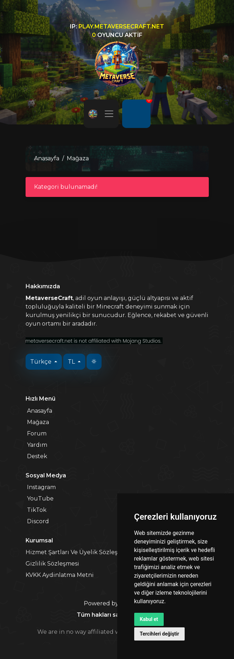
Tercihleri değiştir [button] (159, 634)
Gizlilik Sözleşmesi (52, 563)
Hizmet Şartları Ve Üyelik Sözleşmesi (78, 552)
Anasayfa (46, 158)
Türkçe (41, 361)
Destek (37, 456)
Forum (37, 433)
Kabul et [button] (149, 619)
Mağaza (38, 422)
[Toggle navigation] (109, 113)
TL (72, 361)
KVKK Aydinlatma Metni (60, 575)
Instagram (41, 487)
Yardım (37, 444)
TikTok (37, 510)
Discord (38, 521)
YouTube (40, 498)
